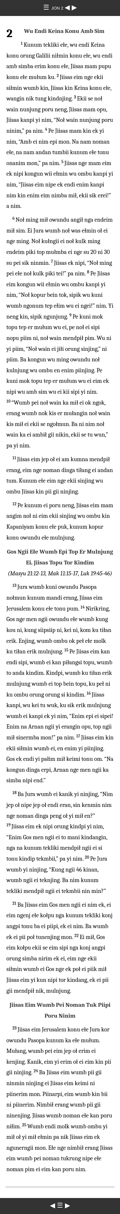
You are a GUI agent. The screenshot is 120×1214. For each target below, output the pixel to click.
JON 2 (57, 8)
